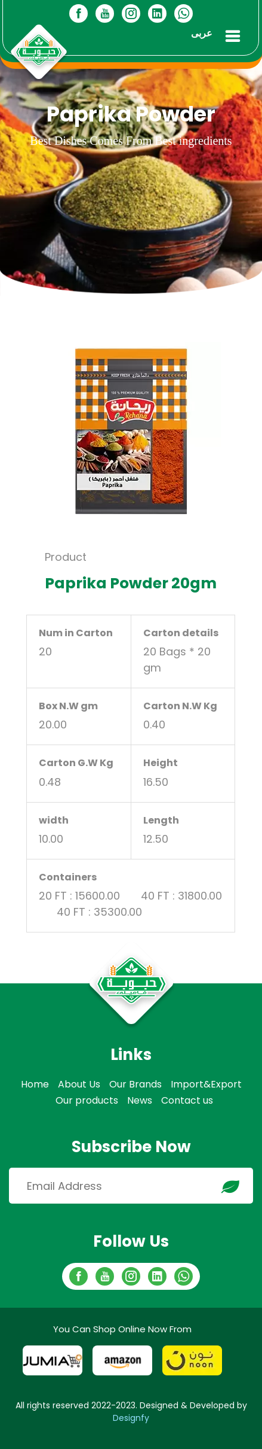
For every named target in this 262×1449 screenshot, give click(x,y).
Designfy (131, 1418)
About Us (79, 1084)
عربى (201, 33)
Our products (87, 1100)
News (139, 1100)
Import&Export (206, 1084)
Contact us (187, 1100)
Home (35, 1084)
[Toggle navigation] (232, 36)
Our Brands (135, 1084)
